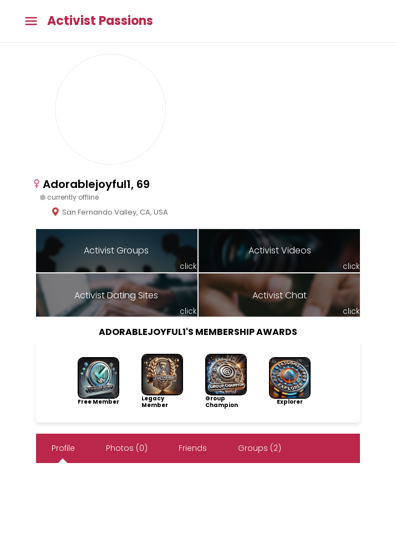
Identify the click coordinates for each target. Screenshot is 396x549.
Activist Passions (100, 21)
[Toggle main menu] (31, 21)
